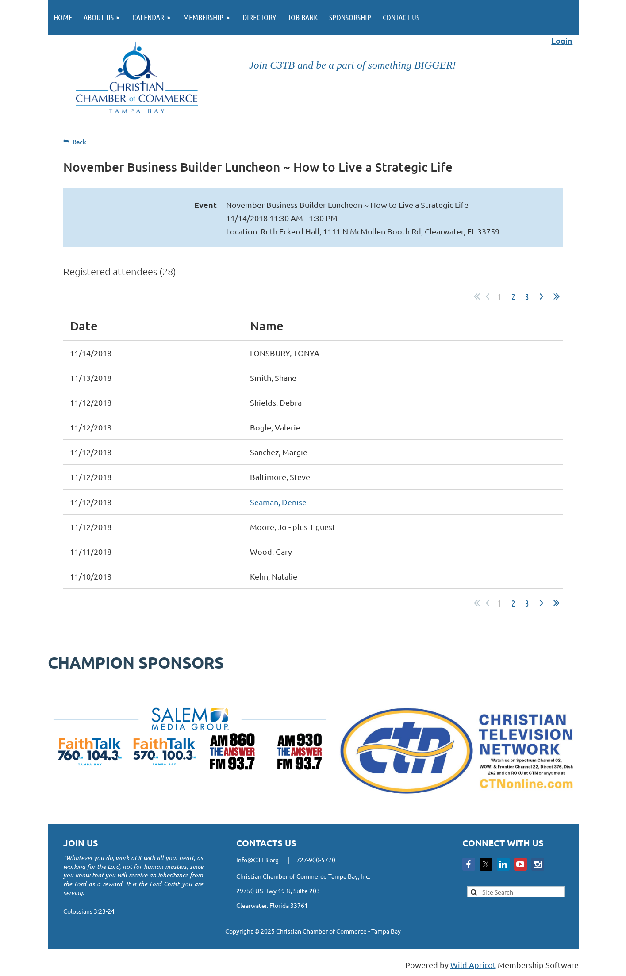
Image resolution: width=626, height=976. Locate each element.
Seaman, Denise (278, 502)
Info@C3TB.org (257, 860)
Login (561, 40)
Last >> (556, 296)
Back (79, 142)
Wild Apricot (473, 964)
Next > (541, 296)
